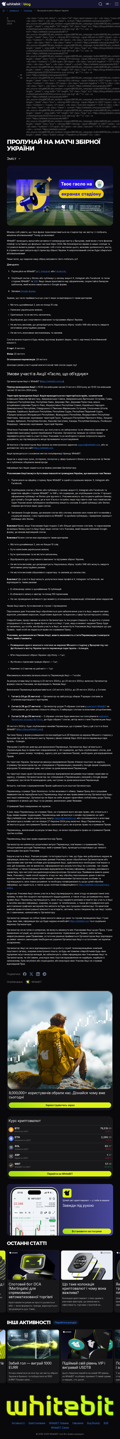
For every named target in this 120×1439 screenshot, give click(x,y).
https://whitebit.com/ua (52, 381)
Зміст (11, 159)
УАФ (36, 281)
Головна (3, 10)
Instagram (45, 271)
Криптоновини (36, 1423)
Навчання (77, 1423)
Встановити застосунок (87, 1231)
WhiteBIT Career (60, 1427)
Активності (14, 10)
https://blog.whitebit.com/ (29, 729)
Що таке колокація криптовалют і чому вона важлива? (84, 1288)
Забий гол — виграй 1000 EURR (30, 1365)
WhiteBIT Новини (59, 1423)
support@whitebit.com (89, 444)
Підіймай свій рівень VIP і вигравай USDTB (83, 1365)
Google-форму (28, 291)
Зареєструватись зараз (60, 1105)
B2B (106, 1423)
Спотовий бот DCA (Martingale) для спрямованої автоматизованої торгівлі (31, 1290)
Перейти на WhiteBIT (60, 1173)
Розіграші (28, 10)
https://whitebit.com (43, 448)
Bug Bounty (93, 1423)
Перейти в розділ (65, 1322)
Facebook (60, 271)
